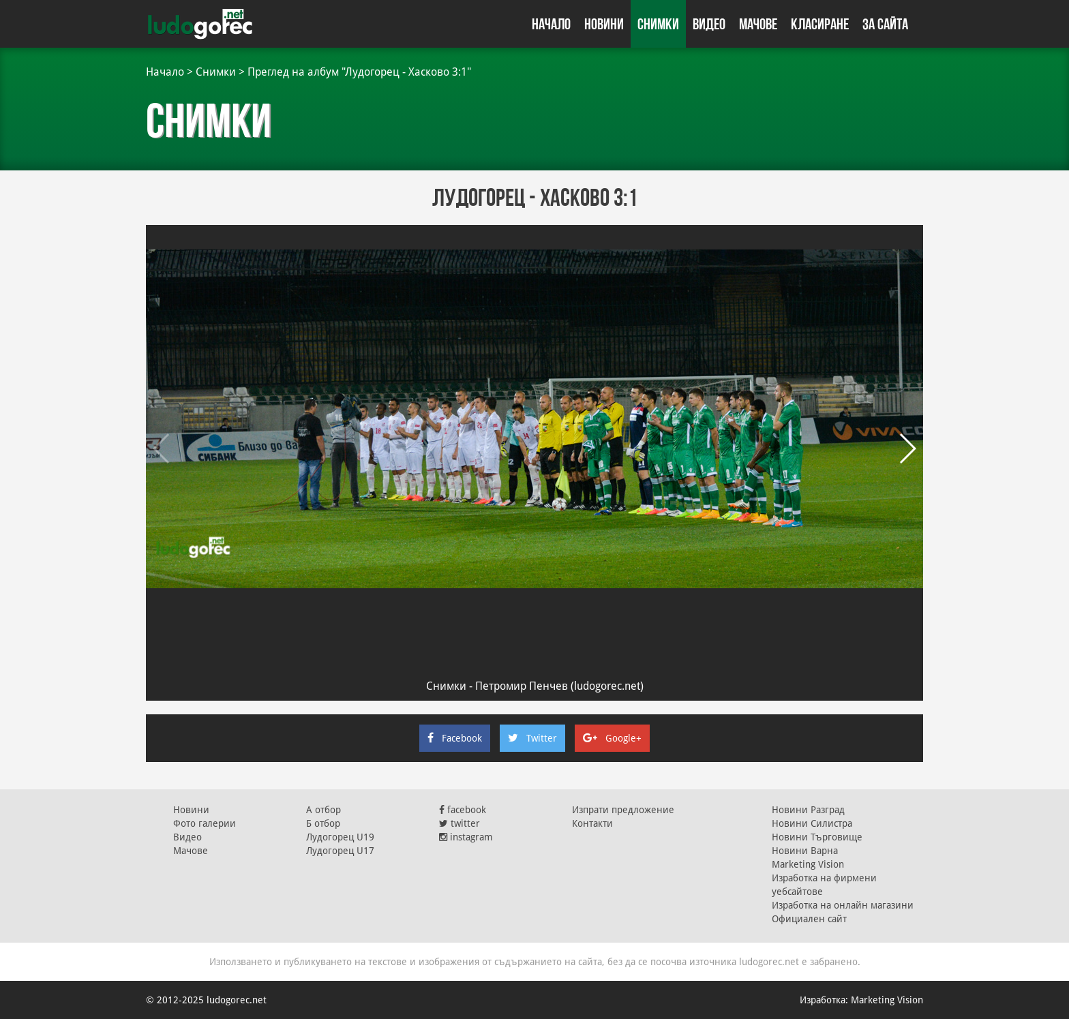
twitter (459, 823)
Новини (604, 24)
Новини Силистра (812, 823)
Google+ (612, 738)
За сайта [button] (885, 24)
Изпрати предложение (623, 809)
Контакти (592, 823)
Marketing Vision (808, 864)
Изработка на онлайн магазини (843, 905)
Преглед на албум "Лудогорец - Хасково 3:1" (359, 71)
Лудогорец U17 (340, 850)
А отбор (323, 809)
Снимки (658, 24)
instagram (466, 837)
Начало (551, 24)
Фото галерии (204, 823)
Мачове (758, 24)
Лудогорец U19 (340, 837)
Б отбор (323, 823)
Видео (709, 24)
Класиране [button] (820, 24)
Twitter (532, 738)
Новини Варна (805, 850)
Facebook (454, 738)
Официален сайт (809, 918)
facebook (462, 809)
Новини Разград (808, 809)
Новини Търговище (817, 837)
